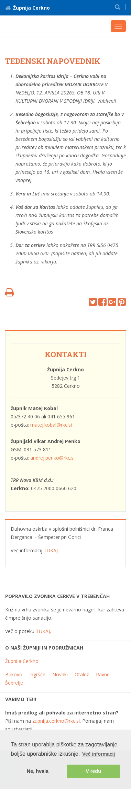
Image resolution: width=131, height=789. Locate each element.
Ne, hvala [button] (37, 771)
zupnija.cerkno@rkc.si (56, 721)
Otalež (82, 674)
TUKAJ (51, 550)
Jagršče (37, 674)
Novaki (60, 674)
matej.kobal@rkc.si (51, 424)
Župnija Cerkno (27, 7)
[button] (117, 7)
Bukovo (13, 674)
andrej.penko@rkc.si (52, 457)
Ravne (103, 674)
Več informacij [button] (98, 754)
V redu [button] (93, 771)
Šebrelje (14, 682)
